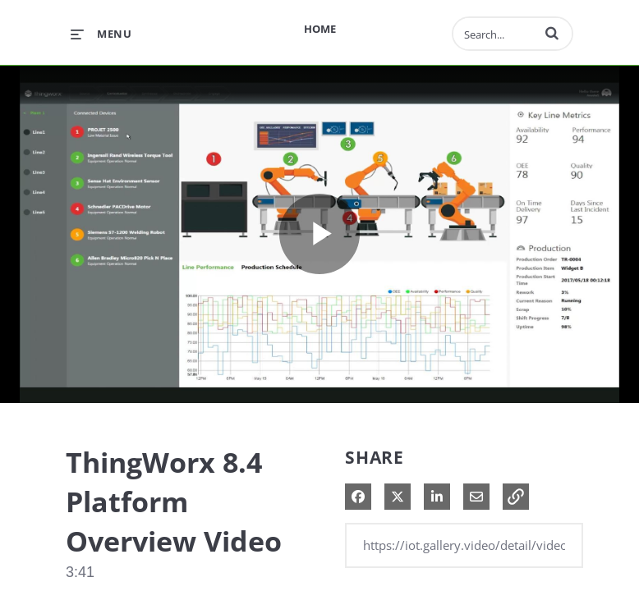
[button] (552, 33)
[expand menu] (101, 34)
